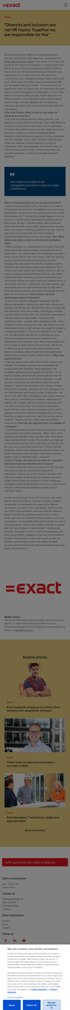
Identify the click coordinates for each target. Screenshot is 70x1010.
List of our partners (15, 999)
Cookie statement (39, 991)
